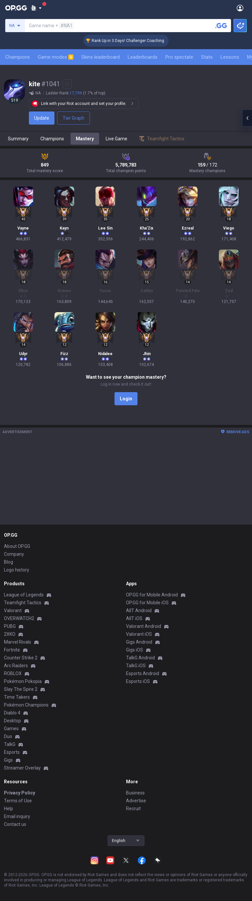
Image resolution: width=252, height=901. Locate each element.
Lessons (229, 57)
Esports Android (142, 673)
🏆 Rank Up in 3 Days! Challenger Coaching (131, 40)
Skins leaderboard (100, 57)
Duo (8, 736)
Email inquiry (17, 816)
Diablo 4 (12, 712)
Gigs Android (139, 642)
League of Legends (24, 594)
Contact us (15, 824)
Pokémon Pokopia (23, 681)
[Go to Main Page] (16, 7)
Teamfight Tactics (22, 602)
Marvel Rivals (17, 642)
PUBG (10, 626)
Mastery (85, 138)
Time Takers (17, 697)
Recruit (133, 808)
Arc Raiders (16, 665)
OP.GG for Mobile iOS (147, 602)
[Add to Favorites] (67, 84)
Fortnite (12, 649)
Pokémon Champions (26, 705)
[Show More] (36, 7)
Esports (12, 752)
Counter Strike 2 (20, 657)
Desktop (12, 720)
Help (8, 808)
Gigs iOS (134, 649)
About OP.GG (17, 546)
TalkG (9, 744)
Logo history (16, 569)
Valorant (13, 610)
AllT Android (139, 610)
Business (135, 792)
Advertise (136, 800)
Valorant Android (143, 626)
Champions (17, 57)
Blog (8, 562)
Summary (18, 138)
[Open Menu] (240, 7)
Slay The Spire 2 (20, 689)
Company (14, 554)
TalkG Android (140, 657)
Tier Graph (73, 118)
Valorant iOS (139, 634)
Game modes (56, 57)
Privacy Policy (19, 792)
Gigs (8, 760)
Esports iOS (138, 681)
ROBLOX (13, 673)
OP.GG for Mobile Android (152, 594)
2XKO (9, 634)
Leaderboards (143, 57)
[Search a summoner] (221, 25)
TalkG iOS (136, 665)
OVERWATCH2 (19, 618)
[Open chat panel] (247, 118)
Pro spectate (179, 57)
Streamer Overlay (22, 768)
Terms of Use (18, 800)
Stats (207, 57)
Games (11, 728)
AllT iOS (134, 618)
